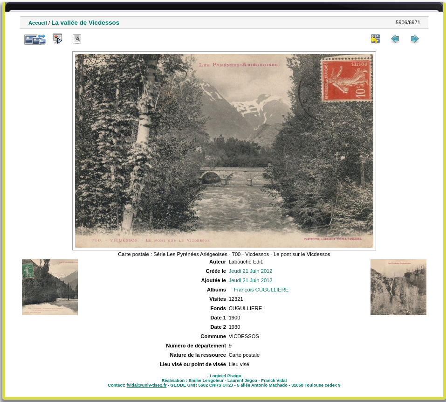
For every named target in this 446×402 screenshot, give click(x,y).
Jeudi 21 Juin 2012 (251, 271)
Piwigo (234, 376)
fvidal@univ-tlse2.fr (146, 385)
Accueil (37, 23)
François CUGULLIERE (261, 289)
